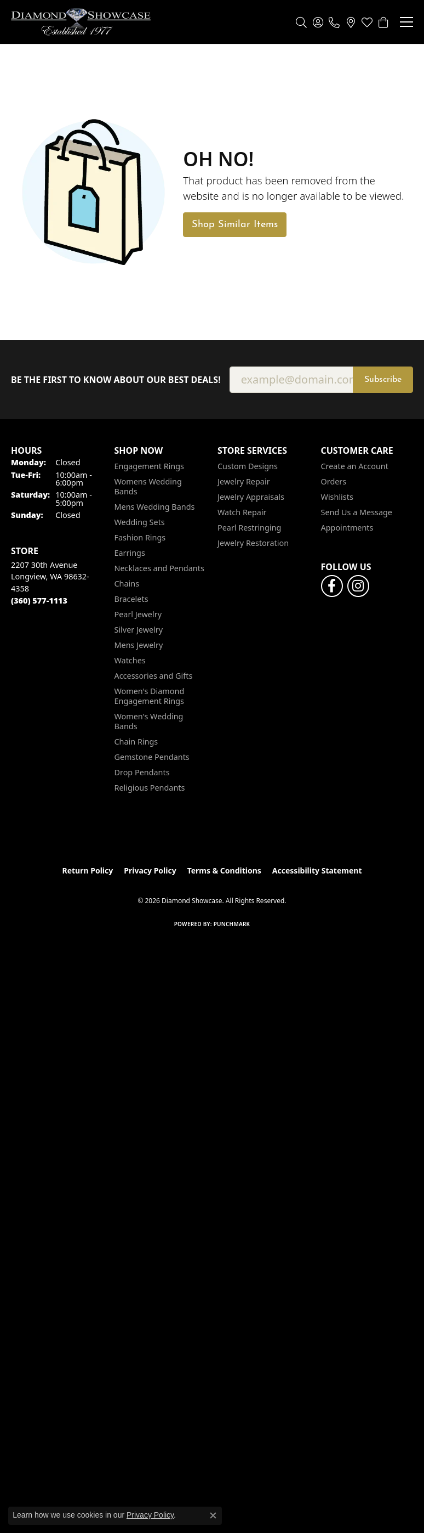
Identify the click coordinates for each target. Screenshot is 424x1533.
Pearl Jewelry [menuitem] (138, 614)
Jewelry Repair (243, 481)
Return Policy (87, 870)
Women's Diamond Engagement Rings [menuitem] (149, 696)
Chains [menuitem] (127, 583)
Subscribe (383, 379)
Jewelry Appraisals (250, 497)
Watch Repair (242, 512)
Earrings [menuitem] (129, 553)
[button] (301, 22)
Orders (334, 481)
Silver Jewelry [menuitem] (138, 629)
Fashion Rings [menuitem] (140, 537)
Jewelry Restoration (253, 543)
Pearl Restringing (249, 527)
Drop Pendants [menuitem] (142, 772)
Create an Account (354, 466)
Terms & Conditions (224, 870)
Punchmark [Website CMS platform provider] (232, 924)
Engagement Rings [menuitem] (149, 466)
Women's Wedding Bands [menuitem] (149, 721)
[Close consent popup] (213, 1515)
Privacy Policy (150, 870)
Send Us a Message (356, 512)
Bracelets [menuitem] (131, 599)
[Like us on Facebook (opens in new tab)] (332, 586)
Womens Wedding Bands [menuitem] (148, 486)
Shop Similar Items (235, 224)
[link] (334, 22)
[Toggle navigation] (406, 22)
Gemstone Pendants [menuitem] (152, 757)
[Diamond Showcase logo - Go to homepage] (80, 22)
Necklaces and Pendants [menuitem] (159, 568)
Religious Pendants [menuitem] (149, 787)
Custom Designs (247, 466)
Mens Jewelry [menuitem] (138, 645)
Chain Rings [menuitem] (136, 741)
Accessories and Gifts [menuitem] (153, 675)
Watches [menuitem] (130, 660)
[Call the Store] (39, 600)
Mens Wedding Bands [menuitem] (154, 506)
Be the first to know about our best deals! (116, 380)
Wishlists (337, 497)
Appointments (347, 527)
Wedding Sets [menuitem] (139, 522)
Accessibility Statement (317, 870)
